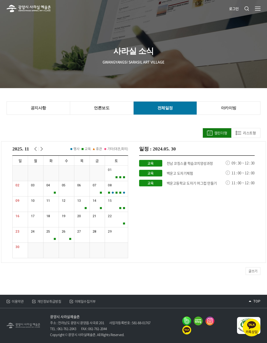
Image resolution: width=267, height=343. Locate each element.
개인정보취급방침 (49, 301)
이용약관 (18, 301)
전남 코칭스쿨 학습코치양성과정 (190, 163)
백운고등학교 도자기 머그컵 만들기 (192, 183)
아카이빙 (228, 108)
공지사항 (38, 108)
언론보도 (101, 108)
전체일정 (165, 108)
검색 (247, 8)
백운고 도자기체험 (180, 173)
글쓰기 (253, 271)
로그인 (234, 8)
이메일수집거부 (85, 301)
